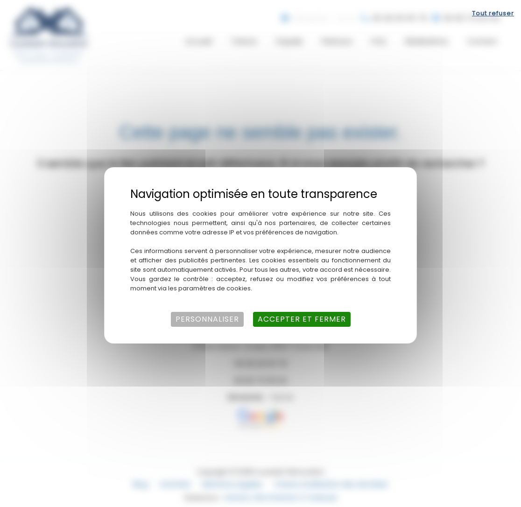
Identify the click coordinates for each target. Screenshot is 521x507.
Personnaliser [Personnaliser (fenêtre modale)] (207, 317)
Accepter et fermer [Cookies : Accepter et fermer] (302, 317)
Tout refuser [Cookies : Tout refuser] (493, 11)
